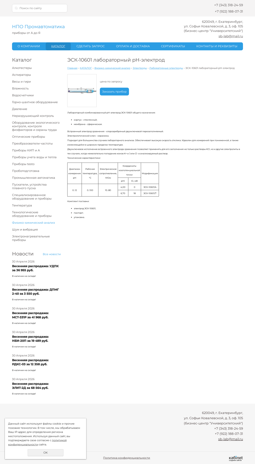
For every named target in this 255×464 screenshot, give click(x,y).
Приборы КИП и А (26, 150)
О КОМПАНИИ (29, 46)
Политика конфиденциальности (126, 457)
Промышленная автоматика (33, 177)
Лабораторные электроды (166, 67)
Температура (22, 205)
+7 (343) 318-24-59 (228, 5)
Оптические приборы (28, 136)
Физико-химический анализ (33, 222)
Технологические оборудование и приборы (32, 214)
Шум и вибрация (25, 229)
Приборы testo (23, 164)
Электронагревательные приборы (31, 238)
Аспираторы (21, 74)
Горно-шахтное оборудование (35, 102)
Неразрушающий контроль (33, 115)
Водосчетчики (23, 95)
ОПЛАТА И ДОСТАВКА (133, 46)
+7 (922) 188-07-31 (229, 11)
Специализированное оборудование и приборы (32, 196)
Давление (19, 109)
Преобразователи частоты (32, 143)
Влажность (20, 88)
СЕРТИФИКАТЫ (173, 46)
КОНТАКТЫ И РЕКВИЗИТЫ (216, 46)
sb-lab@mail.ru (230, 36)
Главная (72, 67)
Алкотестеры (22, 68)
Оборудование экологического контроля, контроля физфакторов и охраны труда (36, 126)
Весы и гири (21, 81)
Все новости (52, 254)
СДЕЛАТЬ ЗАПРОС (90, 46)
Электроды (140, 67)
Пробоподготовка (25, 171)
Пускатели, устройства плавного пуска (29, 186)
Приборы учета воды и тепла (34, 157)
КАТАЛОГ (58, 46)
